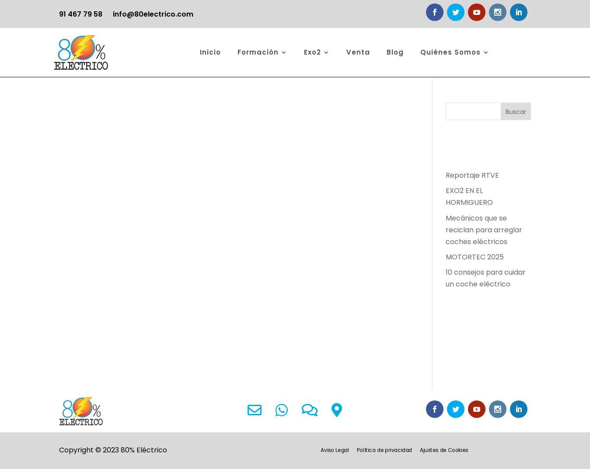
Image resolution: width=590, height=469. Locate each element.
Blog (395, 52)
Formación (258, 52)
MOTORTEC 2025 (475, 257)
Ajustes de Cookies (444, 451)
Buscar (516, 111)
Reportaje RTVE (472, 175)
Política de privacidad (384, 451)
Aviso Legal (335, 451)
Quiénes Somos (450, 52)
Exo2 (312, 52)
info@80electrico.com (153, 14)
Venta (358, 52)
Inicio (210, 52)
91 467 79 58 (80, 14)
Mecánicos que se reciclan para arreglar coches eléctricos (484, 230)
